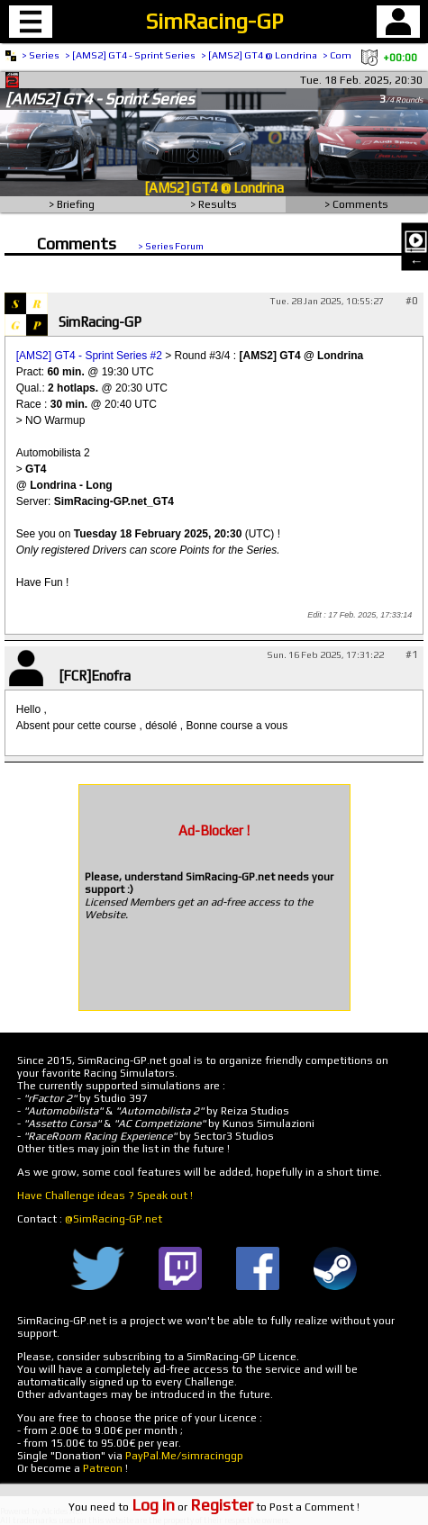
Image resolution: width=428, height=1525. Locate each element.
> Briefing (72, 204)
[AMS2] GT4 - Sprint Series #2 (89, 355)
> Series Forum (171, 245)
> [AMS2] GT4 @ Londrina (259, 55)
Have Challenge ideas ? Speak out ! (105, 1195)
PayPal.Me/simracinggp (184, 1455)
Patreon (103, 1468)
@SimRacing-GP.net (113, 1219)
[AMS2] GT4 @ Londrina (214, 187)
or (192, 1507)
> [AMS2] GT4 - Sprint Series (130, 55)
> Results (213, 204)
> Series (40, 55)
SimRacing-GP (214, 21)
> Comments (356, 204)
